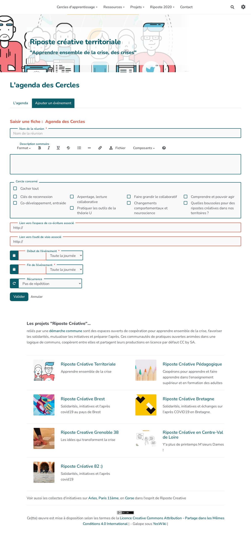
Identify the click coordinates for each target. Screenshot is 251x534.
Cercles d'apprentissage (77, 7)
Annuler (37, 297)
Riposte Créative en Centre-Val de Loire (193, 434)
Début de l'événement (43, 251)
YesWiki (159, 523)
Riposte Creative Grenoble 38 (90, 432)
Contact (186, 7)
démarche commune (65, 330)
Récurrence (34, 279)
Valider (19, 296)
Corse (129, 498)
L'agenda (20, 103)
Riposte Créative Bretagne (188, 399)
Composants (144, 148)
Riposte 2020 (162, 7)
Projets (137, 7)
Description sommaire (34, 144)
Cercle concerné (27, 181)
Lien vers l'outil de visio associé (40, 237)
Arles (92, 498)
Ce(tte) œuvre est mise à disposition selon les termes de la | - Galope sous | (125, 518)
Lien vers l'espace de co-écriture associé (46, 223)
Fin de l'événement (41, 265)
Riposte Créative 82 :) (82, 466)
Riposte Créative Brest (83, 399)
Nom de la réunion (33, 128)
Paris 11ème (109, 498)
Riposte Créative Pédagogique (192, 364)
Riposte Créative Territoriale (88, 364)
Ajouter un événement (53, 103)
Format (24, 148)
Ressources (114, 7)
